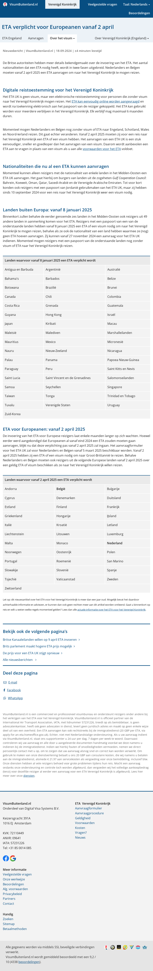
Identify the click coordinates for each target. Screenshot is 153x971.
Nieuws (80, 837)
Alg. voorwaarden (15, 889)
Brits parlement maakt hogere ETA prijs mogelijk (37, 646)
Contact (8, 903)
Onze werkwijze (14, 879)
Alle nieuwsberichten (18, 660)
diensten (29, 775)
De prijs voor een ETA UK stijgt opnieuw (31, 653)
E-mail (10, 682)
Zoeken (8, 919)
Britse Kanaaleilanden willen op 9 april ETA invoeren (40, 640)
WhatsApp (13, 698)
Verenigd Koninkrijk (62, 4)
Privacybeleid (12, 894)
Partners (9, 899)
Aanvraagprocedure (89, 813)
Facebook (12, 690)
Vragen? (81, 832)
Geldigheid (82, 818)
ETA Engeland (12, 38)
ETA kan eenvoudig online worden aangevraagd (106, 101)
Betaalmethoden (15, 929)
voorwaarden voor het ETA (102, 149)
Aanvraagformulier (88, 808)
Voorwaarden (85, 823)
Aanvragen (36, 38)
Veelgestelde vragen (102, 4)
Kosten (80, 828)
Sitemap (9, 924)
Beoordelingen (139, 13)
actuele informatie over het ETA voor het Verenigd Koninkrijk (111, 609)
